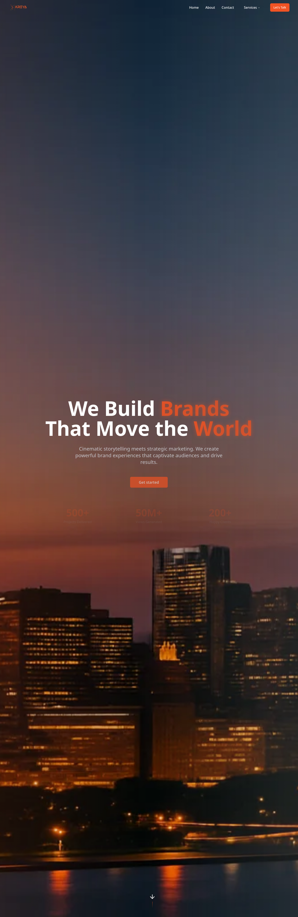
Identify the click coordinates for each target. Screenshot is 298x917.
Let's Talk (279, 7)
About (210, 7)
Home (194, 7)
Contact (228, 7)
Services (252, 7)
